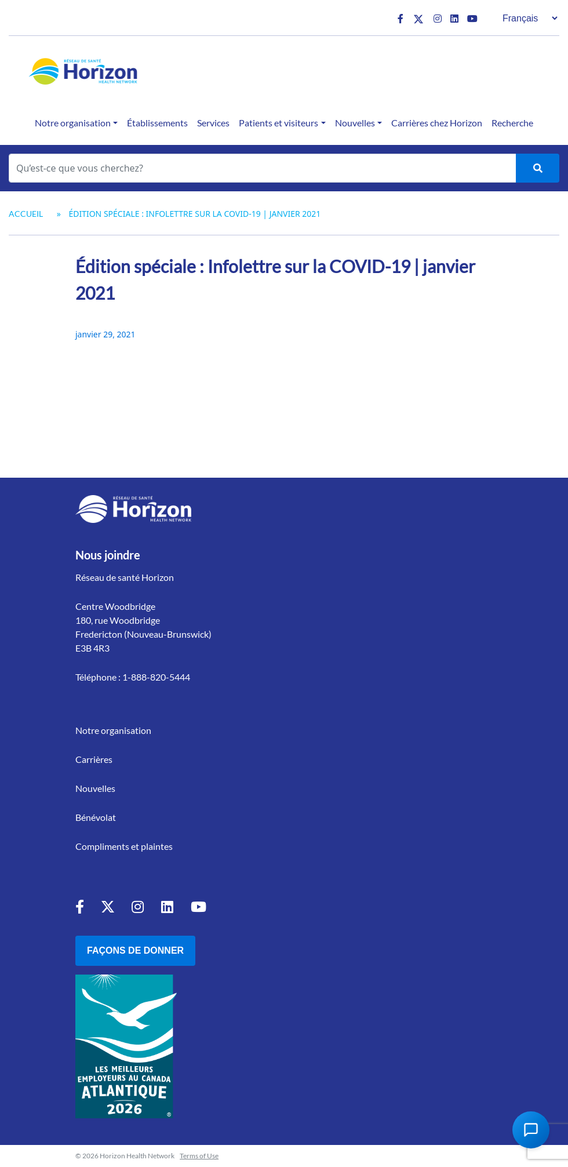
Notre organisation (73, 122)
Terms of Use (199, 1155)
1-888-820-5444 (156, 676)
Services (213, 122)
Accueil (26, 214)
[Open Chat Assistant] (530, 1129)
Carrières (93, 759)
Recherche (512, 122)
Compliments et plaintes (124, 846)
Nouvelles (355, 122)
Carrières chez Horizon (436, 122)
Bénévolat (95, 817)
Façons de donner (135, 950)
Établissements (157, 122)
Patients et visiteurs (278, 122)
